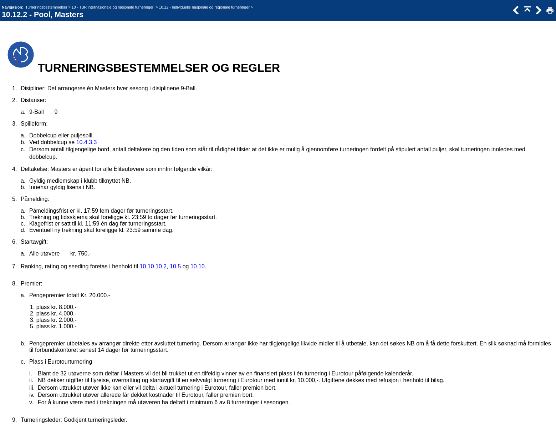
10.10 (197, 266)
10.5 (175, 266)
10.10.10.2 (153, 266)
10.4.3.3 (86, 142)
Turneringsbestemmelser (46, 7)
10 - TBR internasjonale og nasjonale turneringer (113, 7)
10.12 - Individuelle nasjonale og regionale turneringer (204, 7)
